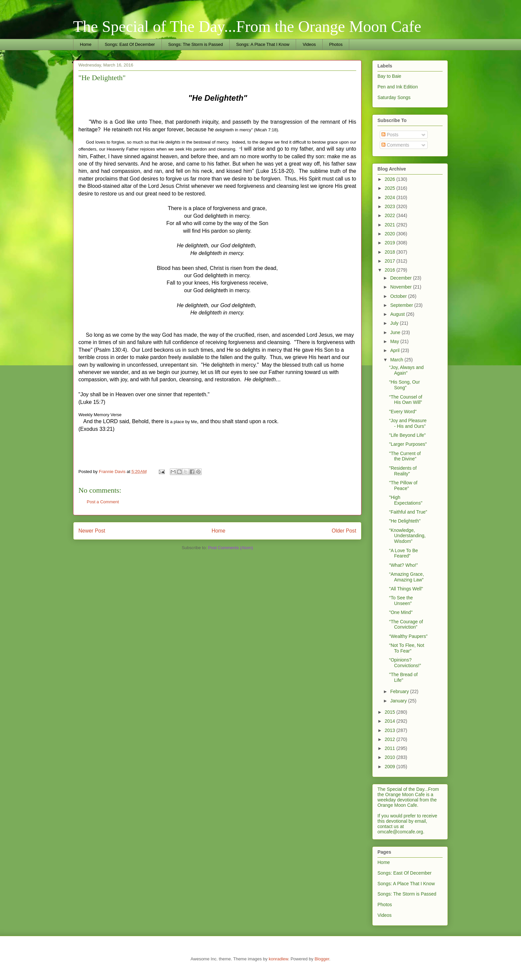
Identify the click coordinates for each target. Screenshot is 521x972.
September (402, 305)
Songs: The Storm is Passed (195, 44)
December (401, 278)
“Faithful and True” (408, 512)
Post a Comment (103, 501)
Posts (389, 134)
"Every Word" (403, 411)
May (395, 341)
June (395, 332)
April (395, 350)
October (399, 296)
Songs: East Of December (130, 44)
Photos (335, 44)
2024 (390, 197)
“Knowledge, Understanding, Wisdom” (407, 536)
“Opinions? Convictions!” (405, 662)
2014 (390, 721)
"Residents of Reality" (403, 470)
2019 (390, 242)
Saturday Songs (394, 97)
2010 (390, 757)
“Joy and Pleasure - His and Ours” (408, 423)
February (400, 691)
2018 (390, 252)
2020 (390, 233)
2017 (390, 261)
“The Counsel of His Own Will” (405, 399)
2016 (390, 270)
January (399, 700)
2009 (390, 766)
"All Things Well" (406, 588)
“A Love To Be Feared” (403, 553)
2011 (390, 748)
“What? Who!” (403, 565)
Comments (395, 145)
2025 (390, 188)
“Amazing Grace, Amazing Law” (406, 576)
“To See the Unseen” (401, 600)
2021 (390, 224)
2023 (390, 206)
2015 (390, 712)
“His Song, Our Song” (404, 384)
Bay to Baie (389, 76)
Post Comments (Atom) (230, 547)
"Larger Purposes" (408, 444)
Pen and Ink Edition (397, 86)
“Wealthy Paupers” (408, 636)
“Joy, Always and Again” (406, 370)
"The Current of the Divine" (405, 456)
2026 (390, 179)
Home (86, 44)
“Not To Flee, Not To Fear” (406, 648)
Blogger (322, 958)
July (395, 323)
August (398, 314)
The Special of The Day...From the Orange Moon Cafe (247, 26)
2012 (390, 739)
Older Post (344, 531)
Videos (309, 44)
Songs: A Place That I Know (262, 44)
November (401, 287)
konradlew (278, 958)
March (397, 359)
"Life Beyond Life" (407, 435)
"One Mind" (401, 612)
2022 (390, 215)
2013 (390, 730)
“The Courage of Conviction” (406, 624)
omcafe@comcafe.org (400, 831)
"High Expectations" (405, 500)
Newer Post (91, 531)
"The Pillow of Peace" (403, 485)
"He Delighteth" (405, 521)
